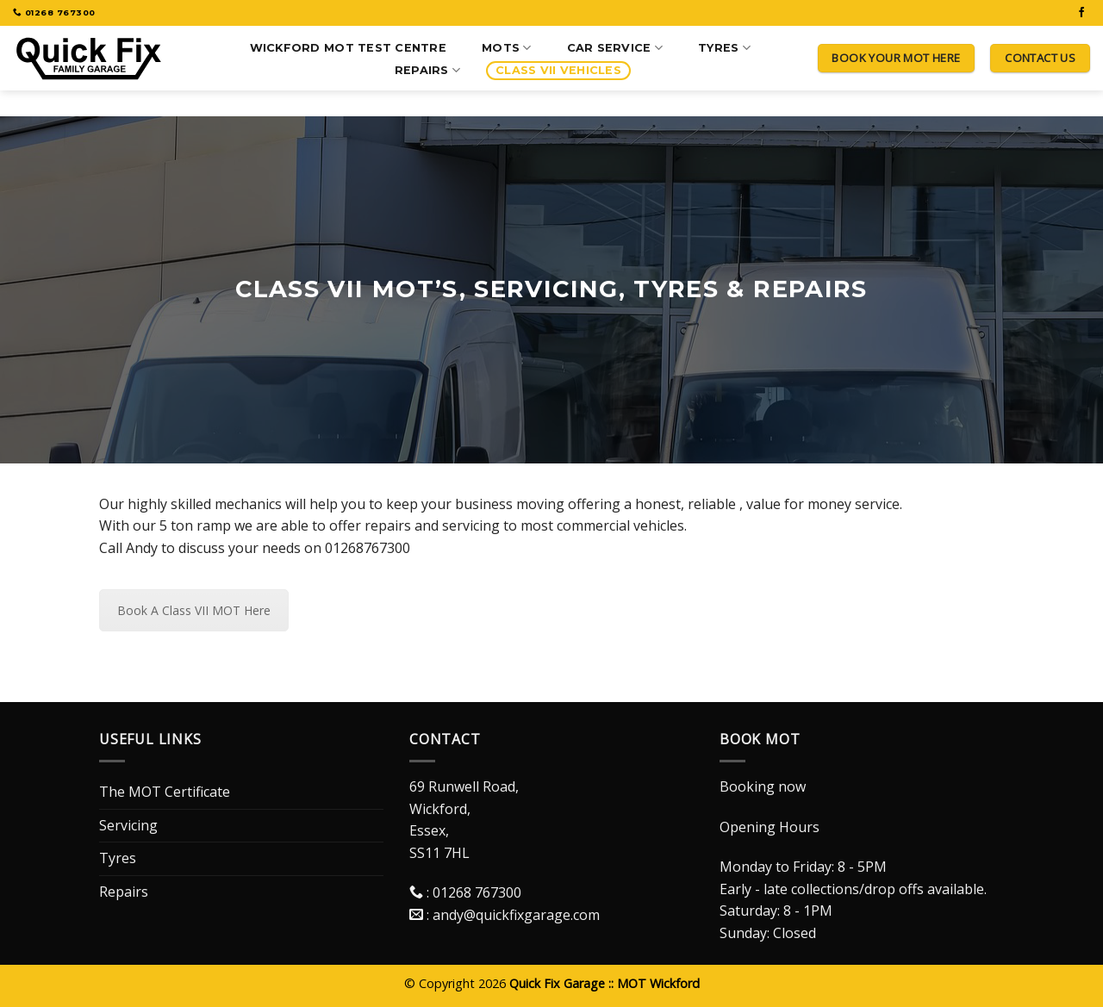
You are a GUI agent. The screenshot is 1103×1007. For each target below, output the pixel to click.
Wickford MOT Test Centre (348, 47)
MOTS (506, 48)
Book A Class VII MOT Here (194, 610)
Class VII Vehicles (558, 70)
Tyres (724, 48)
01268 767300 (477, 892)
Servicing (128, 825)
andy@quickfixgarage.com (516, 914)
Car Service (615, 48)
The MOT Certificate (164, 791)
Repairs (427, 70)
